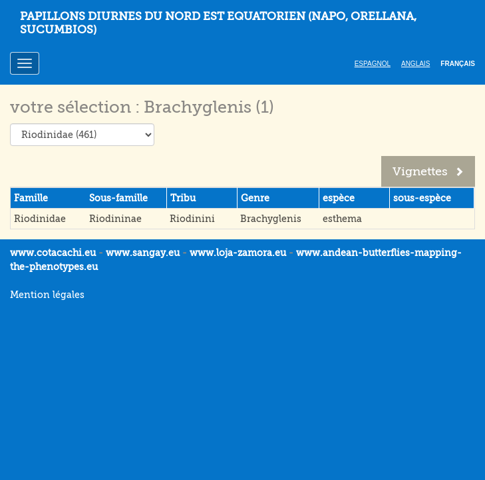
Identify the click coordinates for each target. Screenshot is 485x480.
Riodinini (192, 218)
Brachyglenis (270, 218)
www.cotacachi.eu (53, 252)
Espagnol (373, 63)
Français (457, 63)
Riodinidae (40, 218)
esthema (342, 218)
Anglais (415, 63)
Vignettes (428, 171)
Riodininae (115, 218)
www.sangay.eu (143, 252)
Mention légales (47, 294)
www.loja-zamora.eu (238, 252)
